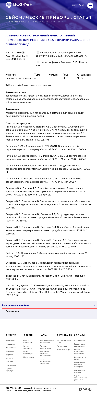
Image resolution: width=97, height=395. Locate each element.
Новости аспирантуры (27, 341)
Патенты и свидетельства (45, 347)
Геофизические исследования (80, 345)
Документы (10, 355)
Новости (28, 335)
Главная (9, 22)
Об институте (10, 340)
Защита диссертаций (27, 353)
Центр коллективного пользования (45, 361)
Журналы (79, 335)
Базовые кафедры (63, 349)
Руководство (10, 344)
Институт (11, 335)
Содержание (46, 22)
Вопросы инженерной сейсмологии (79, 352)
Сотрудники (10, 351)
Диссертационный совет (64, 341)
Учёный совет (11, 347)
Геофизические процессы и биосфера (80, 365)
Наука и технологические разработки (80, 378)
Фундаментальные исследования (47, 341)
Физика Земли (79, 340)
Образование (64, 335)
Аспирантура (62, 346)
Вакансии (9, 362)
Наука (43, 335)
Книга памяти (11, 365)
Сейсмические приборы (26, 22)
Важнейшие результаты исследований (45, 354)
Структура (9, 358)
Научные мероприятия (27, 347)
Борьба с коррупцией (10, 370)
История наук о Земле (80, 358)
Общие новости (28, 357)
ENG (74, 5)
